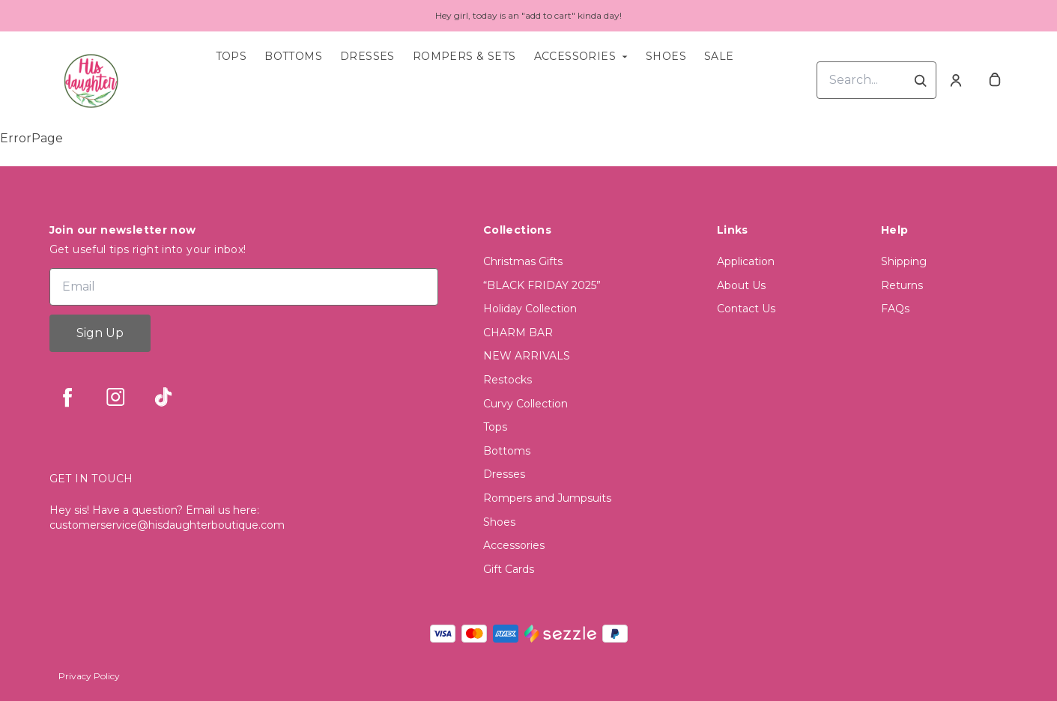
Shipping (904, 261)
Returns (902, 285)
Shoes (666, 56)
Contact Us (746, 308)
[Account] (955, 80)
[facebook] (67, 397)
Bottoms (293, 56)
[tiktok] (163, 397)
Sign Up (100, 333)
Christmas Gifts (523, 261)
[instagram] (115, 397)
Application (746, 261)
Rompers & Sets (464, 56)
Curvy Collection (525, 403)
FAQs (895, 308)
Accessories (575, 56)
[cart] (994, 80)
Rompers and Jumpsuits (547, 498)
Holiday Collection (530, 308)
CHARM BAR (518, 332)
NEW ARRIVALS (526, 355)
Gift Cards (508, 569)
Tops (231, 56)
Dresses (367, 56)
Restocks (507, 379)
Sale (719, 56)
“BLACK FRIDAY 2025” (542, 285)
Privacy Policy (89, 676)
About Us (741, 285)
